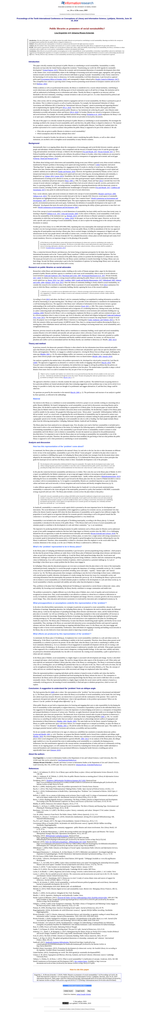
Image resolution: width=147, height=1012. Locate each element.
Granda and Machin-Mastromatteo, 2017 (89, 280)
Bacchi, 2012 (67, 377)
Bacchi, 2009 (75, 392)
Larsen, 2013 (59, 176)
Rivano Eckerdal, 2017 (105, 152)
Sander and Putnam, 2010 (66, 171)
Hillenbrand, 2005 (109, 280)
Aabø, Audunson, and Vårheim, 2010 (101, 320)
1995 (98, 165)
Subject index (80, 14)
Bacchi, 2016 (106, 363)
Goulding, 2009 (70, 280)
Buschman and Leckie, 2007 (71, 276)
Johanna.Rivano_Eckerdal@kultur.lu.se (89, 765)
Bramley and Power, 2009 (107, 194)
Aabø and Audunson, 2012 (53, 276)
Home (93, 14)
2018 (38, 278)
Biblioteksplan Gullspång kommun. (57, 836)
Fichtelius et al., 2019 (94, 114)
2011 (105, 285)
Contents (62, 14)
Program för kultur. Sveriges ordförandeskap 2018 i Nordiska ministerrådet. (82, 898)
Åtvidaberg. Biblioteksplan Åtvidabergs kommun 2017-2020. (66, 780)
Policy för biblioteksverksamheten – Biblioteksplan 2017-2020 (65, 842)
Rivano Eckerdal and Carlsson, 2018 (103, 533)
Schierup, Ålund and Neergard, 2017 (46, 158)
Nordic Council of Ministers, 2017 (107, 79)
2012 (101, 181)
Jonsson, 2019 (107, 356)
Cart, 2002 (60, 280)
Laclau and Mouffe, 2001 (42, 734)
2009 (35, 363)
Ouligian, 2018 (50, 282)
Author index (70, 14)
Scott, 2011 (59, 282)
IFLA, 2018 (67, 107)
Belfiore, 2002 (42, 84)
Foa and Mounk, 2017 (90, 152)
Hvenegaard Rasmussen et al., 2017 (93, 276)
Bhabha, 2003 (45, 354)
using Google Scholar (84, 994)
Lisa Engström (60, 33)
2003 (102, 717)
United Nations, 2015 (50, 70)
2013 (114, 340)
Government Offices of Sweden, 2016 (53, 79)
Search (88, 14)
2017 (34, 278)
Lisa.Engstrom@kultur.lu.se (67, 760)
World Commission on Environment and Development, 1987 (58, 207)
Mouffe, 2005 (97, 356)
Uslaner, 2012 (49, 176)
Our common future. (81, 961)
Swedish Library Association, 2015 (55, 248)
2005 (110, 340)
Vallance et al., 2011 (39, 196)
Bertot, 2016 (52, 280)
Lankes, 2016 (69, 218)
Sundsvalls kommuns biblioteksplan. (57, 942)
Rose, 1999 (69, 181)
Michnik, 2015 (71, 216)
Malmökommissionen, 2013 (111, 476)
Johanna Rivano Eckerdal (82, 33)
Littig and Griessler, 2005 (69, 214)
